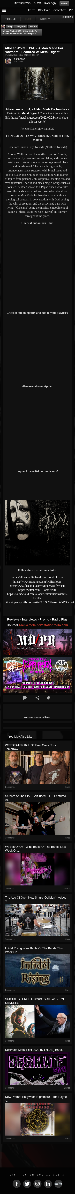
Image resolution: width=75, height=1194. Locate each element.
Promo (45, 619)
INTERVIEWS (22, 3)
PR (71, 10)
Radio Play (60, 619)
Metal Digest (29, 113)
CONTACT (59, 10)
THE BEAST (19, 59)
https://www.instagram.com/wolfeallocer (37, 581)
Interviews (30, 619)
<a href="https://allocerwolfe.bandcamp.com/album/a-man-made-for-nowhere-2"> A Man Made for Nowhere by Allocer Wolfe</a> (37, 486)
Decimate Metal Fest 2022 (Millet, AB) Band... (34, 1050)
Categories (21, 26)
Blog (10, 26)
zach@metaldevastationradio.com (43, 625)
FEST (31, 10)
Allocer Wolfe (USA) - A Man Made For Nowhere (36, 109)
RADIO (48, 3)
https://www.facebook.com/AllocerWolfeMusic (37, 585)
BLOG (37, 3)
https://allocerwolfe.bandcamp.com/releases (37, 577)
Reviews (13, 619)
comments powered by (37, 717)
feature (33, 26)
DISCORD (67, 17)
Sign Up (64, 3)
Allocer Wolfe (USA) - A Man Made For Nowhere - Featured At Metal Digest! (20, 32)
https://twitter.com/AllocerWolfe (37, 590)
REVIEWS (44, 10)
